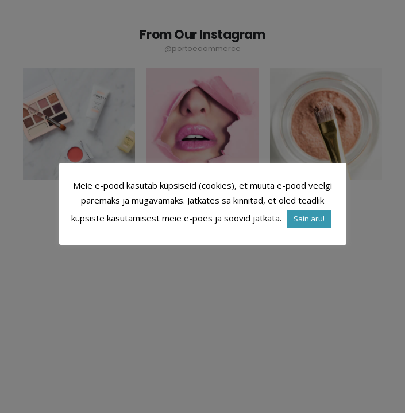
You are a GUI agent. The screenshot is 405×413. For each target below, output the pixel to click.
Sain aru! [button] (309, 218)
